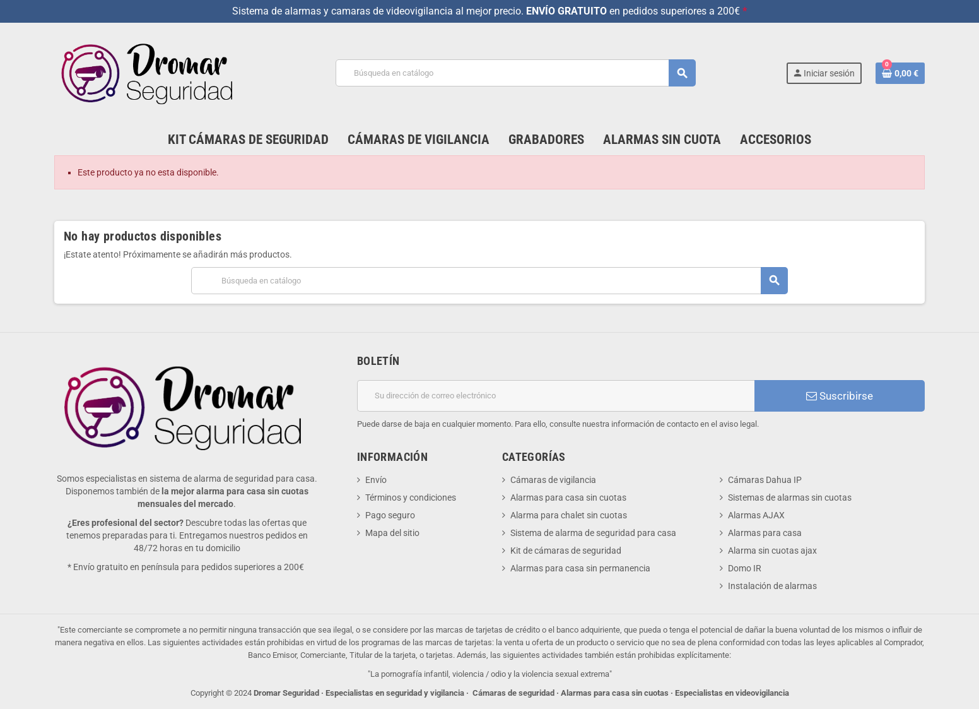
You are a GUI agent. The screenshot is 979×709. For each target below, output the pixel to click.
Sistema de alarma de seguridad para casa (593, 533)
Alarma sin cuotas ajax (772, 550)
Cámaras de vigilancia (553, 480)
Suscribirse (839, 396)
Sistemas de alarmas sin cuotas (790, 497)
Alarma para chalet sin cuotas (568, 515)
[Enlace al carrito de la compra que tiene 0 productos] (900, 73)
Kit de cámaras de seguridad (565, 550)
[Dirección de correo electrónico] (555, 396)
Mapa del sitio (392, 533)
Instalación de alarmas (772, 586)
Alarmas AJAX (756, 515)
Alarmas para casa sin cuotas (568, 497)
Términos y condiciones (410, 497)
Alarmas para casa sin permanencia (580, 568)
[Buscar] (515, 72)
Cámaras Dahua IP (765, 480)
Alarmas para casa (765, 533)
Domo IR (744, 568)
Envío (376, 480)
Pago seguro (390, 515)
